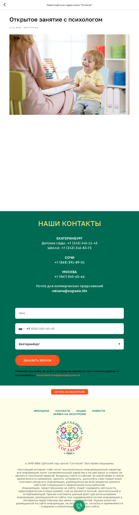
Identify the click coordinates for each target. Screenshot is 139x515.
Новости (98, 407)
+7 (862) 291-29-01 (69, 259)
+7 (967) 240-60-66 (69, 274)
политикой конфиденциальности (58, 372)
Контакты (62, 407)
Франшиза (41, 407)
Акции (81, 407)
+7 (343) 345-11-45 (82, 240)
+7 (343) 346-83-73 (76, 245)
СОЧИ (69, 254)
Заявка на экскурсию (69, 411)
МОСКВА (69, 269)
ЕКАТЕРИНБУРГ (69, 235)
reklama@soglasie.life (69, 288)
